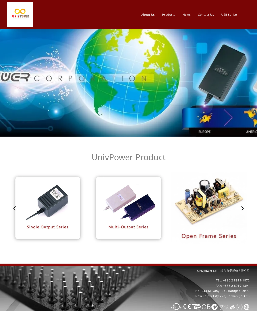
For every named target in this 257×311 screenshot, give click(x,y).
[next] (242, 198)
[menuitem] (148, 15)
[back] (14, 198)
